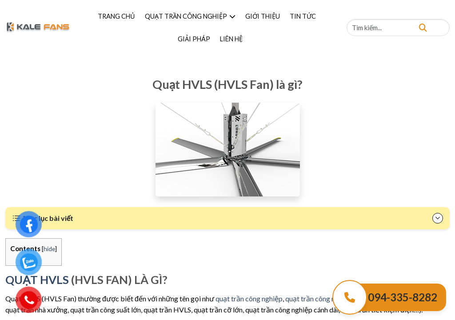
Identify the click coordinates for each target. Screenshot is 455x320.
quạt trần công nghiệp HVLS (328, 298)
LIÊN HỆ (231, 39)
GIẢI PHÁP (194, 39)
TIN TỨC (303, 16)
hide (49, 248)
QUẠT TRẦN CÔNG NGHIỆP (190, 16)
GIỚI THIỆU (262, 16)
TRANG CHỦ (116, 16)
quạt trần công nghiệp (249, 298)
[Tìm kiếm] (423, 27)
